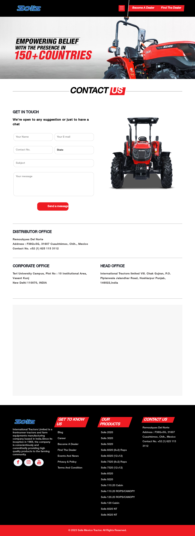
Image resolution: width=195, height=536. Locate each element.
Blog (60, 432)
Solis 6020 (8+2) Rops (114, 450)
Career (62, 438)
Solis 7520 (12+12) (112, 468)
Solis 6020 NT (109, 509)
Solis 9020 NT (109, 515)
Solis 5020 (107, 444)
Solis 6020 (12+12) (112, 456)
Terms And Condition (70, 468)
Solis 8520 (107, 474)
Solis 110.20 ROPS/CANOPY (118, 491)
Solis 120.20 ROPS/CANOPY (118, 497)
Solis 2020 (107, 432)
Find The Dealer (171, 8)
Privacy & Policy (67, 462)
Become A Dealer (143, 8)
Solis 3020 (107, 438)
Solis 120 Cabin (110, 503)
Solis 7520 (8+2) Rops (114, 462)
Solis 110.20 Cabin (112, 485)
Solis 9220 (107, 479)
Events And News (68, 456)
